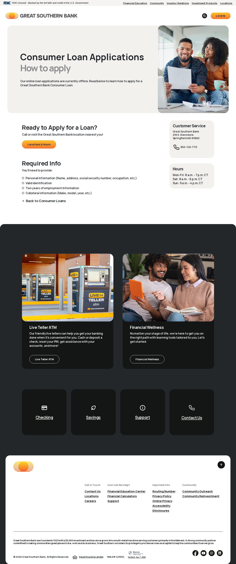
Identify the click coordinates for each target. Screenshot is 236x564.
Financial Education (135, 3)
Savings (93, 411)
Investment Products (204, 3)
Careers (90, 495)
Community (157, 3)
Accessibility (161, 500)
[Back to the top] (221, 459)
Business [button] (121, 13)
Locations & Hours (39, 138)
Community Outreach (197, 486)
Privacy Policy (161, 490)
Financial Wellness (147, 353)
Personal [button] (101, 13)
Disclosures (160, 505)
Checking (44, 411)
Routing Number (164, 486)
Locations (226, 3)
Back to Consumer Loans (45, 195)
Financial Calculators (122, 490)
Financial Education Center (126, 486)
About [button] (138, 13)
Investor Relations (178, 3)
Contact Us (191, 412)
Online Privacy (162, 495)
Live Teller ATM (44, 353)
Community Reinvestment (200, 490)
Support (142, 411)
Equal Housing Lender (91, 551)
